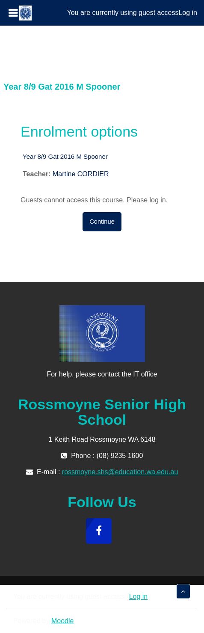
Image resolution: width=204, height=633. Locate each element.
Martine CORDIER (81, 174)
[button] (183, 591)
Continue (102, 221)
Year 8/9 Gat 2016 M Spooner (65, 156)
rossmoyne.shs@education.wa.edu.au (120, 471)
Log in (187, 12)
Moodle (62, 620)
